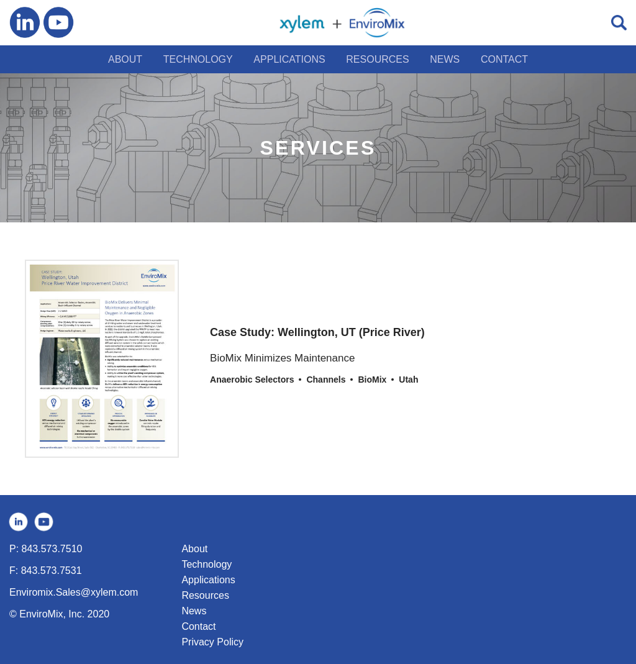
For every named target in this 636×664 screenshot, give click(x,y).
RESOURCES (377, 59)
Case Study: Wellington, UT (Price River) (317, 332)
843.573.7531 (51, 570)
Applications (208, 580)
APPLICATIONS (289, 59)
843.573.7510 (52, 548)
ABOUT (125, 59)
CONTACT (504, 59)
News (193, 611)
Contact (198, 626)
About (194, 548)
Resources (205, 595)
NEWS (445, 59)
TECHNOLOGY (198, 59)
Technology (206, 564)
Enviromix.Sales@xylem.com (73, 592)
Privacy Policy (212, 642)
